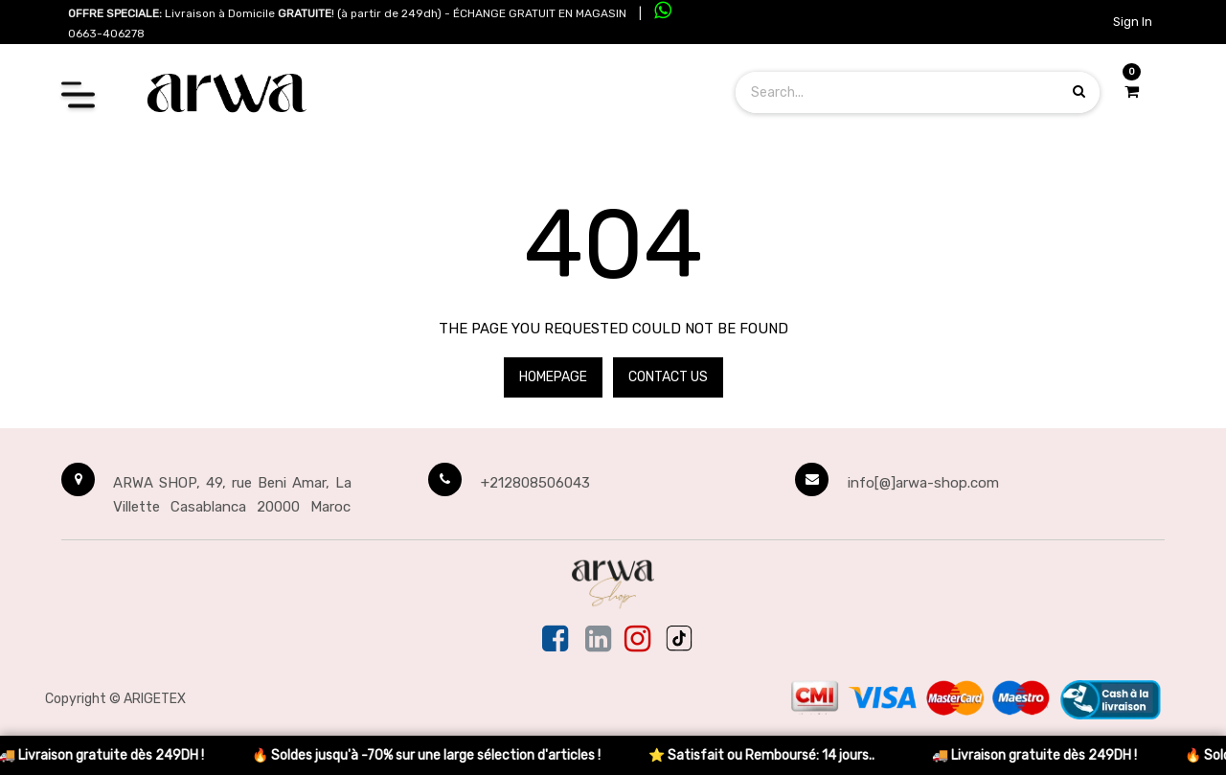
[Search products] (1079, 91)
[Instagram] (637, 640)
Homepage (553, 377)
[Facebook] (557, 640)
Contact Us (668, 377)
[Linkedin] (598, 640)
